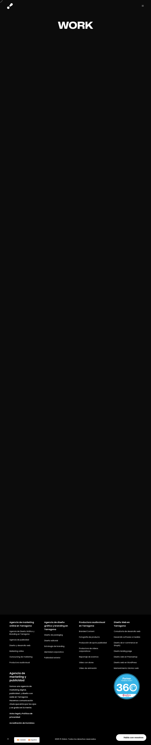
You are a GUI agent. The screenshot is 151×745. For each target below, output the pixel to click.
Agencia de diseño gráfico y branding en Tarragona (56, 626)
